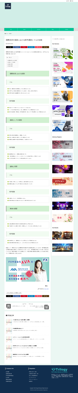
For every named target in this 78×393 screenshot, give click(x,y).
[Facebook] (16, 47)
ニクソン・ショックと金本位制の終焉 (21, 337)
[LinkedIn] (31, 47)
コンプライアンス (32, 377)
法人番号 (7, 377)
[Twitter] (9, 47)
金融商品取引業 (9, 373)
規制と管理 (10, 64)
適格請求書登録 (9, 379)
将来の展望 (10, 66)
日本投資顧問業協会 (9, 375)
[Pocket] (38, 47)
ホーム (7, 33)
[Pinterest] (24, 47)
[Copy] (45, 47)
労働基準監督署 (9, 381)
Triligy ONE (46, 288)
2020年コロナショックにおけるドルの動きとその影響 (25, 345)
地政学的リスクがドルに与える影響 (20, 354)
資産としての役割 (11, 62)
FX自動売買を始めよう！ (18, 328)
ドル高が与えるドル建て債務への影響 (21, 319)
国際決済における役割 (12, 60)
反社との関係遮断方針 (33, 375)
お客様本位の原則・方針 (33, 373)
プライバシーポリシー (33, 379)
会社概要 (7, 371)
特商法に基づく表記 (33, 371)
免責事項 (30, 381)
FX (11, 33)
